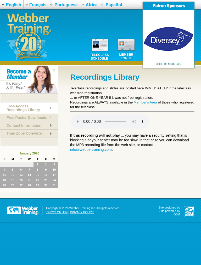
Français (38, 5)
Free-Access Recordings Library (23, 108)
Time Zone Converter (25, 133)
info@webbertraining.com (91, 149)
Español (114, 5)
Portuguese (66, 5)
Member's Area (145, 102)
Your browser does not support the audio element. (110, 121)
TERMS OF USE (57, 212)
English (13, 5)
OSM (177, 214)
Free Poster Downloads (27, 118)
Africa (92, 5)
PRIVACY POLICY (82, 212)
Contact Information (24, 125)
